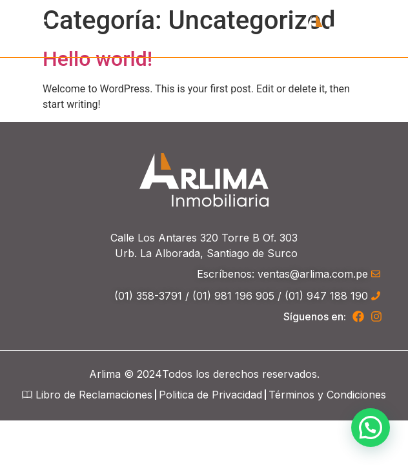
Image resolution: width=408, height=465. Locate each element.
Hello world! (97, 58)
